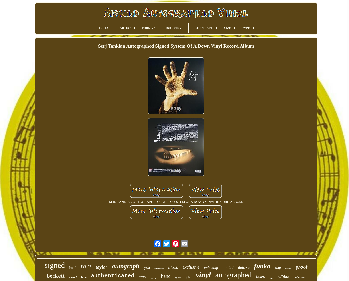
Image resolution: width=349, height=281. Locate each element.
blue (84, 277)
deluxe (244, 267)
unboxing (211, 267)
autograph (125, 266)
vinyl (203, 275)
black (173, 267)
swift (278, 268)
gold (147, 268)
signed (55, 265)
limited (228, 267)
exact (73, 277)
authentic (159, 268)
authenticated (112, 276)
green (178, 277)
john (188, 277)
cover (288, 268)
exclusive (190, 267)
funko (262, 266)
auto (142, 277)
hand (166, 276)
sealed (153, 278)
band (72, 268)
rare (86, 266)
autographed (233, 275)
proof (301, 267)
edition (284, 276)
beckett (56, 276)
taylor (102, 267)
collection (300, 277)
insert (260, 277)
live (271, 278)
